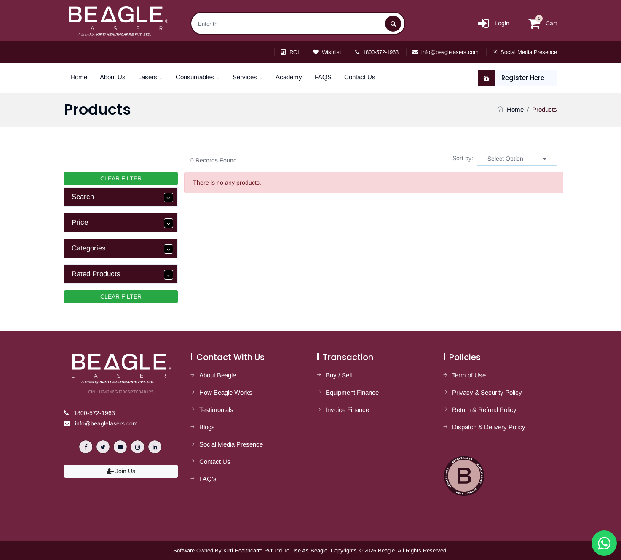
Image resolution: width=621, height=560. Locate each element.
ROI (290, 52)
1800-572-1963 (377, 52)
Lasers (147, 77)
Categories (122, 249)
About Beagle (217, 375)
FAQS (323, 77)
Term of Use (469, 375)
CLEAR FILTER (121, 178)
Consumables (195, 77)
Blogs (207, 427)
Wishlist (327, 52)
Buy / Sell (339, 375)
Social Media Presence (525, 52)
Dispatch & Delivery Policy (488, 427)
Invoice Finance (347, 409)
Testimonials (216, 409)
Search (122, 197)
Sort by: (462, 158)
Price (122, 223)
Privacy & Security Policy (487, 392)
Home (78, 77)
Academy (289, 77)
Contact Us (359, 77)
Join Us (121, 471)
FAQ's (208, 478)
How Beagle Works (225, 392)
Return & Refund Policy (484, 409)
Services (245, 77)
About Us (113, 77)
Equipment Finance (352, 392)
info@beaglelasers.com (445, 52)
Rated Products (122, 275)
